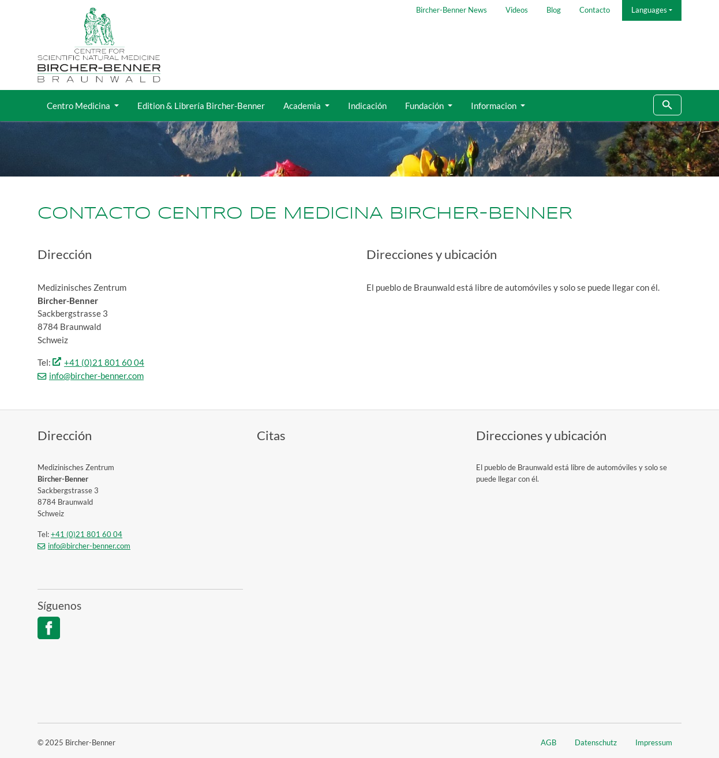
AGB (548, 742)
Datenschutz (596, 742)
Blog (553, 9)
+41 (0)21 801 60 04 (104, 362)
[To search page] (667, 105)
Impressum (653, 742)
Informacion (494, 105)
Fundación (425, 105)
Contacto (594, 9)
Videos (516, 9)
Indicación (367, 105)
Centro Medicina (79, 105)
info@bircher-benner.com (96, 375)
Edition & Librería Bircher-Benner (201, 105)
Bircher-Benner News (451, 9)
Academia (303, 105)
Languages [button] (649, 9)
